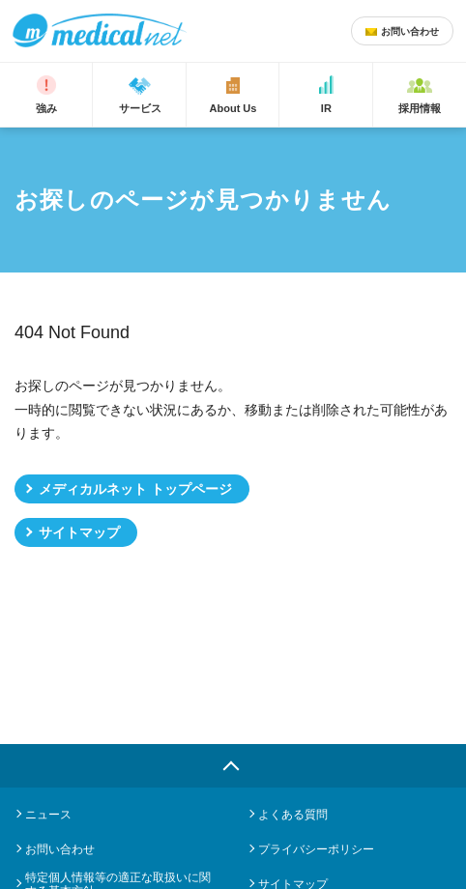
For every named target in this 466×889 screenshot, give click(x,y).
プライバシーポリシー (316, 849)
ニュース (48, 814)
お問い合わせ (60, 849)
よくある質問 (293, 814)
